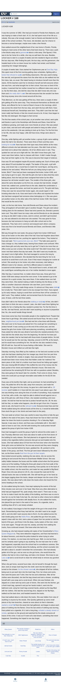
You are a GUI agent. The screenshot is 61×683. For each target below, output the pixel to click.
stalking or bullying (38, 302)
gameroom (24, 52)
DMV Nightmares (23, 635)
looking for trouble (8, 145)
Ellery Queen (8, 629)
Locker (38, 651)
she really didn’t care (17, 93)
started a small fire (8, 605)
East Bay (23, 646)
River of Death (53, 635)
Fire (38, 656)
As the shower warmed (26, 569)
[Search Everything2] (31, 13)
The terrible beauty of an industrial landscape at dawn (38, 646)
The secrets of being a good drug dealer (23, 629)
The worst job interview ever (52, 640)
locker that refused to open (11, 75)
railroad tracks (30, 406)
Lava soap (5, 558)
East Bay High (52, 69)
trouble (23, 656)
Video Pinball (23, 641)
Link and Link (8, 651)
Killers (52, 629)
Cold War (8, 656)
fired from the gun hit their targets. (32, 453)
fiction (3, 22)
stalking (56, 287)
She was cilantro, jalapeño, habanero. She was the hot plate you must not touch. (38, 635)
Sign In (56, 14)
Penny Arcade (23, 651)
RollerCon (38, 629)
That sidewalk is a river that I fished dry (8, 635)
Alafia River (25, 517)
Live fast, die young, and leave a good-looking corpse (53, 651)
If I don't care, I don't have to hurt (8, 640)
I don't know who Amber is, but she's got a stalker (53, 645)
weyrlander (11, 22)
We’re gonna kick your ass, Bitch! (25, 241)
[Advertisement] (30, 6)
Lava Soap (38, 641)
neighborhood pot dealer (15, 321)
